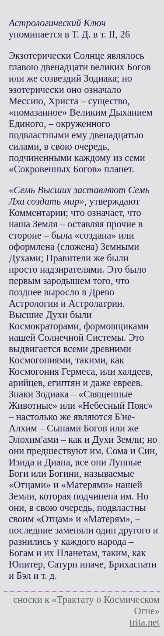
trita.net (144, 622)
